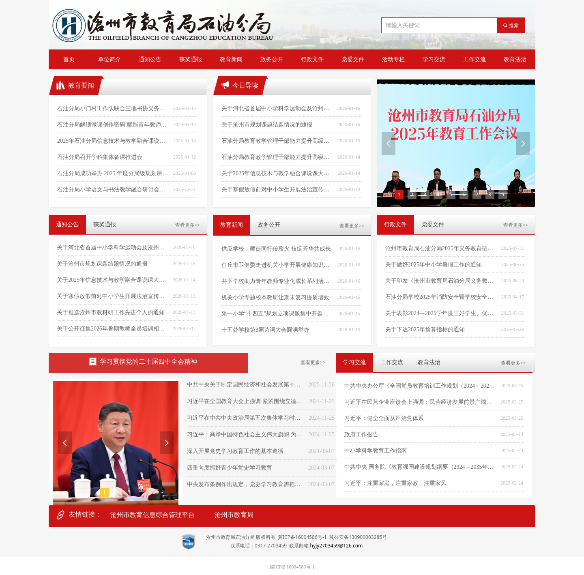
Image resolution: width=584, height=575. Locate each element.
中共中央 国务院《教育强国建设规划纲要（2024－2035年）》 (420, 467)
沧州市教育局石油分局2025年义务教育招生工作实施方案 (441, 248)
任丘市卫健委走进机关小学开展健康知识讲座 (277, 265)
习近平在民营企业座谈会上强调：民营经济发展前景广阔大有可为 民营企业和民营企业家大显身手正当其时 (420, 402)
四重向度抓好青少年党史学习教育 (229, 468)
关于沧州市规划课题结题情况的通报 (102, 264)
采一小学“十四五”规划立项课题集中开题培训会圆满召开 (277, 314)
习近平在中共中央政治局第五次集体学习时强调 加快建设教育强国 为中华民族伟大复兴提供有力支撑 (245, 418)
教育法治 (429, 362)
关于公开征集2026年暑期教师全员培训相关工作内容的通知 (113, 329)
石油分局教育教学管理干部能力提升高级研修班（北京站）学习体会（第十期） (277, 157)
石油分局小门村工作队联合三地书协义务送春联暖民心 (113, 108)
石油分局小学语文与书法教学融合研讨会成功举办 (113, 190)
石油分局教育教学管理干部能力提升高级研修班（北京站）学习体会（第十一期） (277, 141)
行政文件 (395, 224)
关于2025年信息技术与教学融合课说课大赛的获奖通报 (113, 280)
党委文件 (432, 224)
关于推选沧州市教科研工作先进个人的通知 (111, 312)
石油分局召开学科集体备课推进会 (99, 157)
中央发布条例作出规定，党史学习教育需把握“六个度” (245, 484)
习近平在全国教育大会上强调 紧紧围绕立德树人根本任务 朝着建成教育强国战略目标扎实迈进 (245, 401)
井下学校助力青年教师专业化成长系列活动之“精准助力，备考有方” (277, 281)
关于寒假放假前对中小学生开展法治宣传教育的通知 (113, 296)
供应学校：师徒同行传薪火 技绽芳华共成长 (276, 249)
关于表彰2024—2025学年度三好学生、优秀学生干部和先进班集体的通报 (441, 313)
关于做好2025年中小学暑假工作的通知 (433, 265)
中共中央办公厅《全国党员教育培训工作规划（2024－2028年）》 (420, 386)
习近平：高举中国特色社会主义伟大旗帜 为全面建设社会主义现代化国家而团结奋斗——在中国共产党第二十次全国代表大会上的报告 (245, 434)
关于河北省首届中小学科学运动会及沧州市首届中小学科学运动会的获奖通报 (113, 248)
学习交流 (354, 362)
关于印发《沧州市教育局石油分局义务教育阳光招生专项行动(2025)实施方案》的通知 (441, 281)
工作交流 (391, 362)
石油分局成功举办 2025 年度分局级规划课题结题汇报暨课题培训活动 (113, 173)
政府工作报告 (361, 434)
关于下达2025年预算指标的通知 (425, 329)
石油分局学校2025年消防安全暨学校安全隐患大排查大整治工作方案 (441, 297)
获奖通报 (104, 224)
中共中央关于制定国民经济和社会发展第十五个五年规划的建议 (245, 385)
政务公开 (269, 225)
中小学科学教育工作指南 (375, 451)
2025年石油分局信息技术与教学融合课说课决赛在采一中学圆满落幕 (113, 141)
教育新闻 (231, 225)
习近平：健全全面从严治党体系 (384, 418)
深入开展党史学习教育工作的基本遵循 (235, 451)
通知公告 (67, 224)
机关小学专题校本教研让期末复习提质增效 (275, 297)
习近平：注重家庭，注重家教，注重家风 (395, 483)
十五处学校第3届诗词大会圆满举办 (265, 330)
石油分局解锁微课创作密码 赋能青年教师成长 (113, 125)
